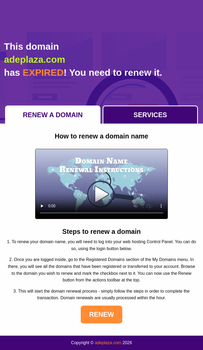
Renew (101, 314)
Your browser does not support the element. (101, 184)
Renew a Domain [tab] (53, 115)
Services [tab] (150, 115)
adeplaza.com (108, 342)
